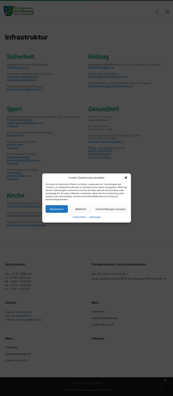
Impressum (95, 217)
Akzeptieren (57, 209)
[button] (126, 177)
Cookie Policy (79, 217)
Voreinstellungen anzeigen (111, 209)
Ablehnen (80, 209)
